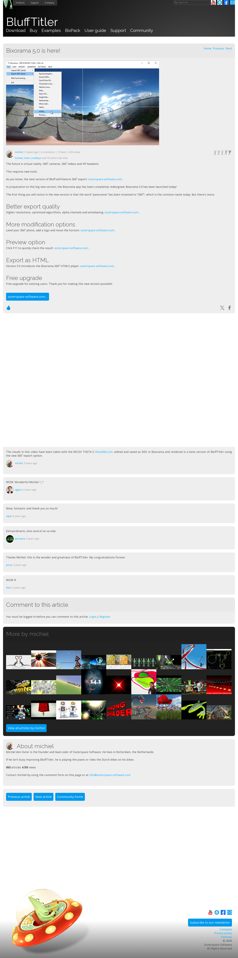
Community (141, 30)
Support (35, 2)
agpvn (18, 489)
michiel (19, 152)
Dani (27, 158)
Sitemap (226, 937)
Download (15, 30)
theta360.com (104, 452)
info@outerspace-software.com (110, 775)
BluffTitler (32, 22)
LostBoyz (36, 158)
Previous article (19, 797)
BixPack (72, 30)
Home (207, 48)
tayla (9, 516)
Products (20, 2)
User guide (95, 30)
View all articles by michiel (26, 728)
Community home (70, 797)
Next (229, 48)
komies (19, 158)
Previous (218, 48)
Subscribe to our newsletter (210, 922)
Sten (8, 587)
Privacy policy (223, 933)
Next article (43, 797)
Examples (51, 30)
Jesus (9, 565)
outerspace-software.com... (106, 179)
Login (92, 616)
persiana (20, 538)
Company (49, 2)
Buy (33, 30)
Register (104, 616)
